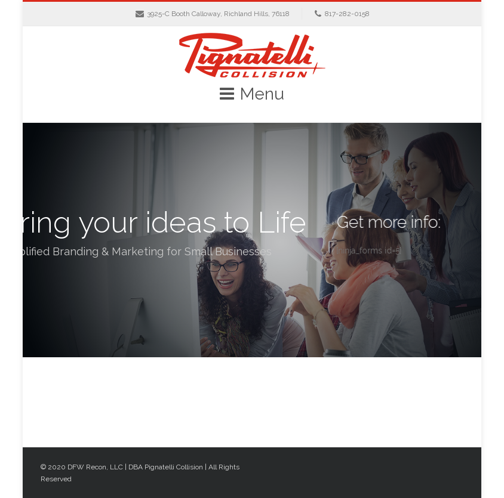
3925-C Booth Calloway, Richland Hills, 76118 (218, 14)
